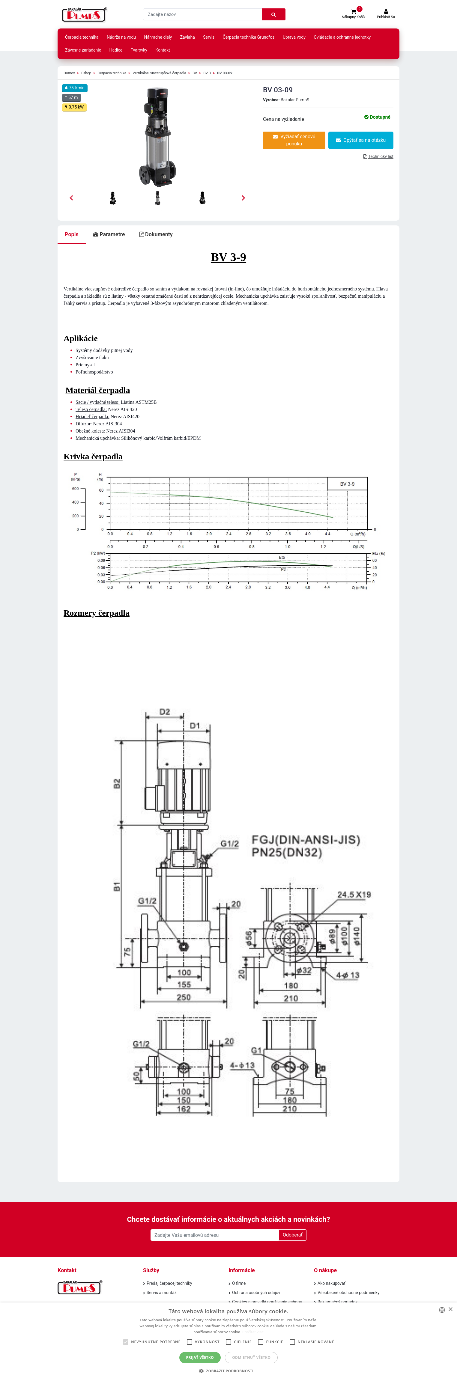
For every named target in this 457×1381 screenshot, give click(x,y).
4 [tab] (171, 210)
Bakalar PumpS (295, 99)
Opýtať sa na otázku (361, 140)
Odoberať (293, 1235)
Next (243, 198)
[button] (229, 1371)
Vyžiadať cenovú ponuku (294, 140)
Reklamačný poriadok (338, 1301)
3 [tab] (162, 210)
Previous (71, 198)
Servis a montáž (162, 1292)
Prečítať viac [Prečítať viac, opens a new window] (253, 1332)
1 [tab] (144, 210)
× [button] (450, 1309)
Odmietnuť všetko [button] (251, 1357)
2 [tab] (153, 210)
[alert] (228, 1341)
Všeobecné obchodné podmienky (348, 1292)
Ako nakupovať (331, 1283)
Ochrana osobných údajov (256, 1292)
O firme (239, 1283)
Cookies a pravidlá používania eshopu (267, 1301)
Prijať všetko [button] (200, 1357)
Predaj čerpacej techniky (169, 1283)
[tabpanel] (157, 198)
